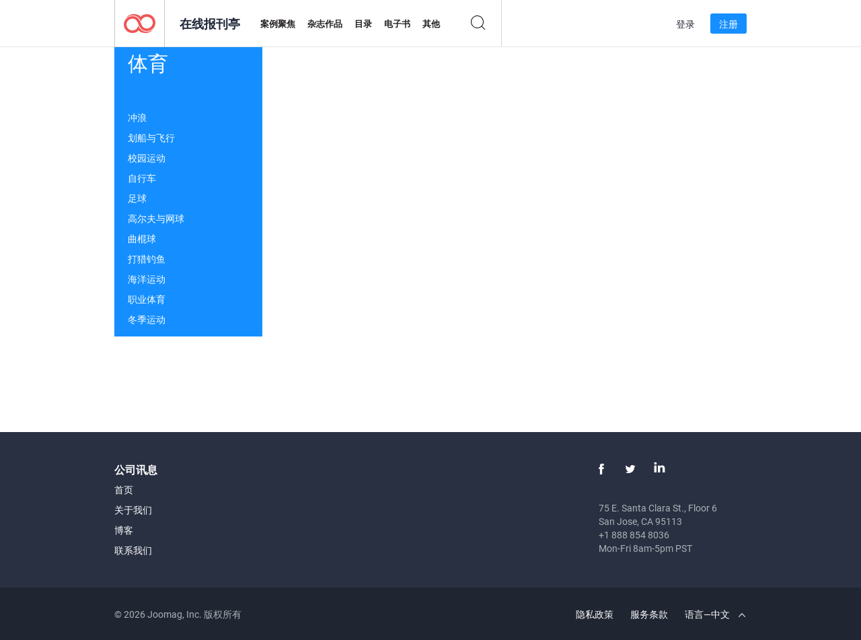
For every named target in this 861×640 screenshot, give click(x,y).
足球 (137, 198)
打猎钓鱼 (146, 258)
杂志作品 (324, 23)
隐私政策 (594, 614)
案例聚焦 (277, 23)
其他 (431, 23)
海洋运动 (146, 279)
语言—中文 (715, 614)
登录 (685, 23)
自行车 (142, 178)
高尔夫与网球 (156, 218)
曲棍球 (142, 238)
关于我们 (133, 509)
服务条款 (649, 614)
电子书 (397, 23)
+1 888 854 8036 (634, 534)
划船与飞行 (151, 137)
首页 (123, 489)
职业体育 (146, 299)
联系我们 (133, 550)
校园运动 (146, 157)
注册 (728, 23)
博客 (123, 530)
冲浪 (137, 117)
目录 (363, 23)
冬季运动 (146, 319)
